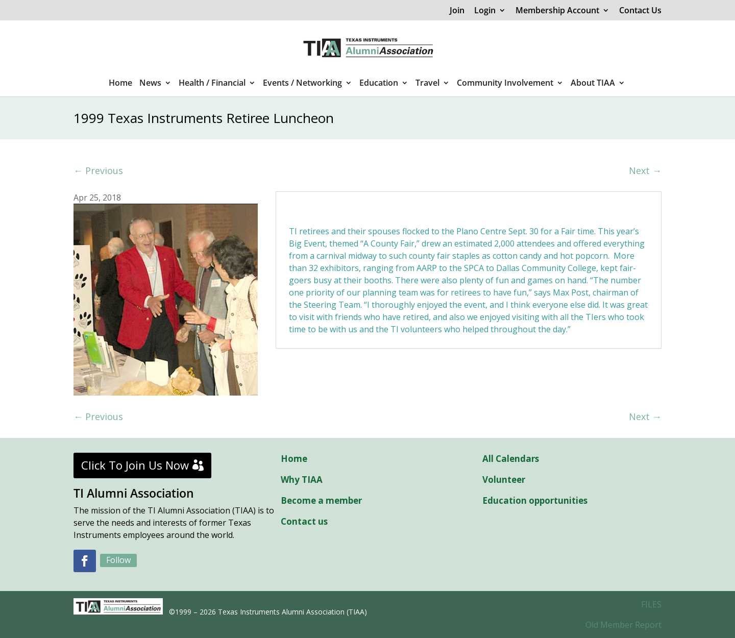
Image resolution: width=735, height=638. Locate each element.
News (150, 83)
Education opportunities (534, 500)
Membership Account (557, 11)
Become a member (321, 500)
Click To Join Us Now (135, 465)
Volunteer (503, 479)
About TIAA (593, 83)
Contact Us (640, 11)
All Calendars (510, 458)
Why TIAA (302, 479)
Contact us (304, 521)
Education (378, 83)
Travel (427, 83)
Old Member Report (623, 624)
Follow (118, 560)
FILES (651, 604)
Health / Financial (212, 83)
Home (120, 83)
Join (457, 11)
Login (485, 11)
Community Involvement (505, 83)
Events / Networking (302, 83)
